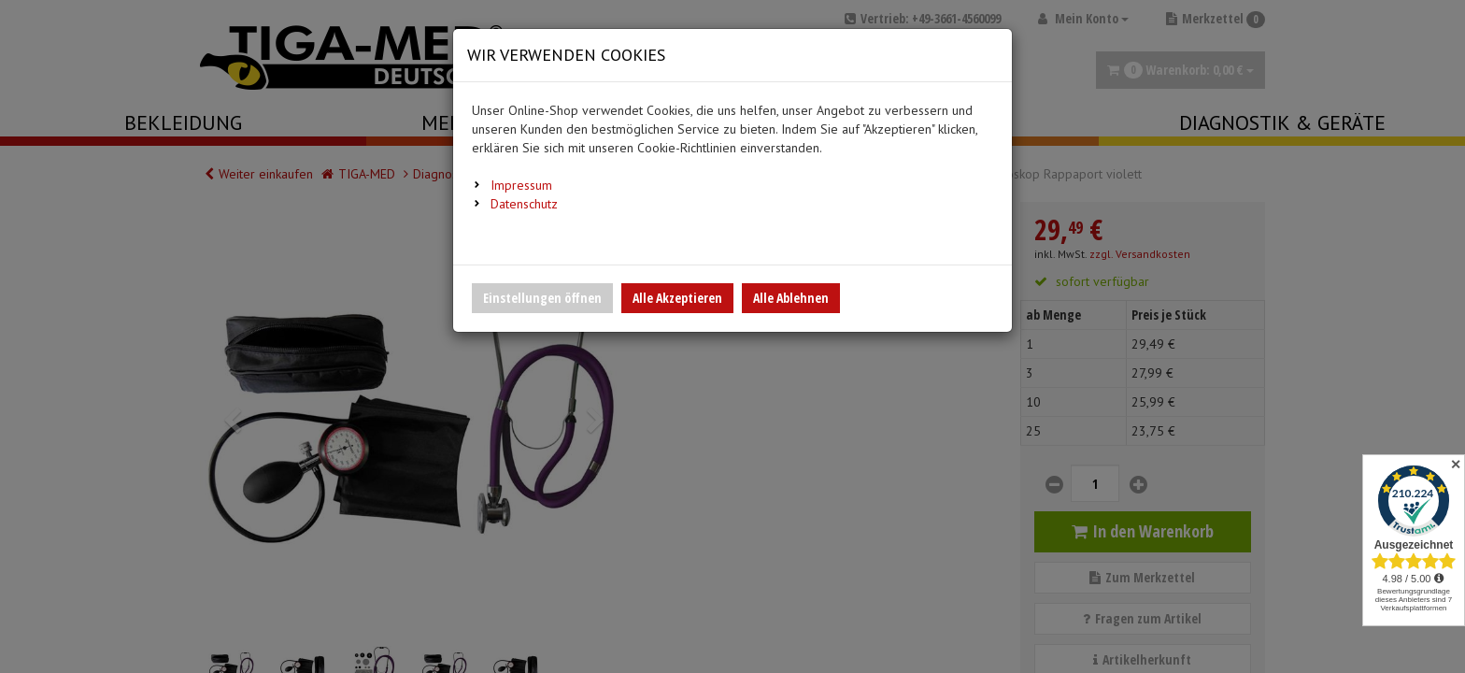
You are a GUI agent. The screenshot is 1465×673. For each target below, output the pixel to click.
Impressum (521, 185)
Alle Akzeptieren (677, 298)
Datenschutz (524, 203)
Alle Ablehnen (791, 298)
